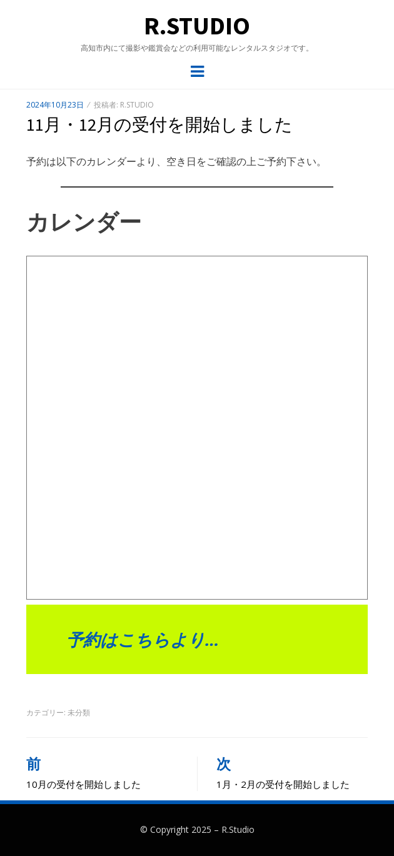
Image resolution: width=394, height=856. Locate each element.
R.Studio (197, 25)
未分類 (79, 712)
